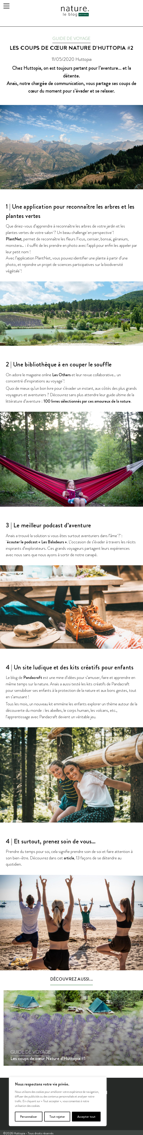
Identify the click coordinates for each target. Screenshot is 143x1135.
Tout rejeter (57, 1116)
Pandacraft (32, 677)
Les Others (61, 375)
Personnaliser (28, 1116)
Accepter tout (86, 1116)
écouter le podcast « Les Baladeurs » (37, 542)
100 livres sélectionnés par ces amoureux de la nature (87, 401)
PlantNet (14, 239)
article (69, 858)
